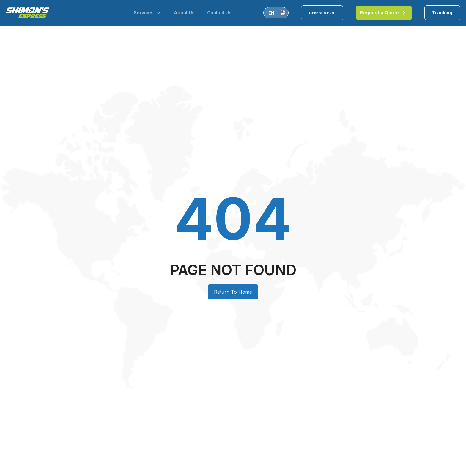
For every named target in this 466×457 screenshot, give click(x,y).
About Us (184, 12)
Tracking (442, 12)
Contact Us (219, 12)
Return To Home (233, 292)
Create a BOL (322, 12)
